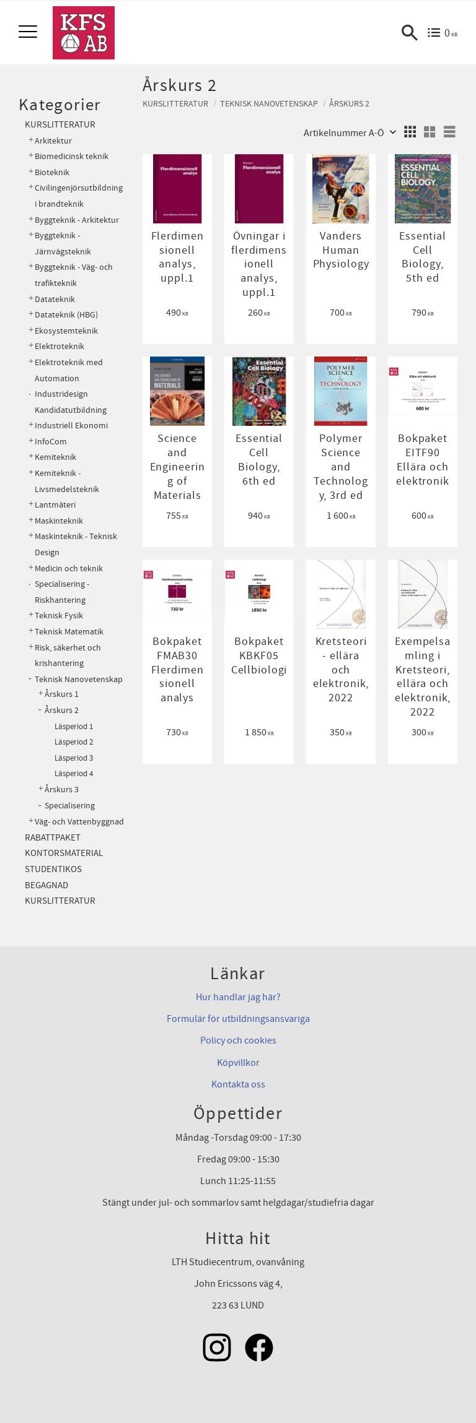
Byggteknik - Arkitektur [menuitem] (77, 220)
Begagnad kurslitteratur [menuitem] (60, 893)
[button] (29, 32)
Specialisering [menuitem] (70, 805)
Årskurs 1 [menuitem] (62, 694)
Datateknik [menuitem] (55, 299)
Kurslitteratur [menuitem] (60, 125)
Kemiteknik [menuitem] (55, 457)
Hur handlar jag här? (238, 997)
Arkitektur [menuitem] (53, 141)
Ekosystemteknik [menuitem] (66, 331)
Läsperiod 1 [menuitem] (74, 727)
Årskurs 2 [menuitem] (62, 710)
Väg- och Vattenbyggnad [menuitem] (79, 822)
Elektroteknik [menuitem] (59, 346)
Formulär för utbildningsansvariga (238, 1019)
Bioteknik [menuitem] (52, 172)
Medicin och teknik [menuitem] (69, 568)
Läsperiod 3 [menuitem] (74, 758)
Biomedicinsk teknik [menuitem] (71, 156)
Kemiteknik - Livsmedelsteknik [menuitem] (67, 481)
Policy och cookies (238, 1040)
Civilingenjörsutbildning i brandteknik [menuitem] (79, 196)
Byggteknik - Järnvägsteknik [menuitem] (63, 243)
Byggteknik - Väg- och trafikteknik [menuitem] (74, 275)
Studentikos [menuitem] (53, 869)
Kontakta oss (238, 1084)
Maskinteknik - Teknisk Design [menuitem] (76, 544)
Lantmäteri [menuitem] (55, 505)
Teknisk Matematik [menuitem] (69, 632)
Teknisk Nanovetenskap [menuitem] (79, 679)
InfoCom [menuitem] (51, 442)
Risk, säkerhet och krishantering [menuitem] (68, 656)
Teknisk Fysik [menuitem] (59, 615)
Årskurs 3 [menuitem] (62, 789)
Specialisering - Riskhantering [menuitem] (62, 592)
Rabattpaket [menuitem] (53, 838)
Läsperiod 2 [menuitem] (74, 742)
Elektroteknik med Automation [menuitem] (69, 370)
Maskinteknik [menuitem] (59, 521)
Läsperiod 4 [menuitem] (74, 774)
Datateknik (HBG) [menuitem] (66, 315)
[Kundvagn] (442, 32)
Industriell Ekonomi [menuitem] (71, 425)
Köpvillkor (238, 1063)
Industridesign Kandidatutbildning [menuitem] (71, 402)
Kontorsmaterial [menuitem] (64, 853)
